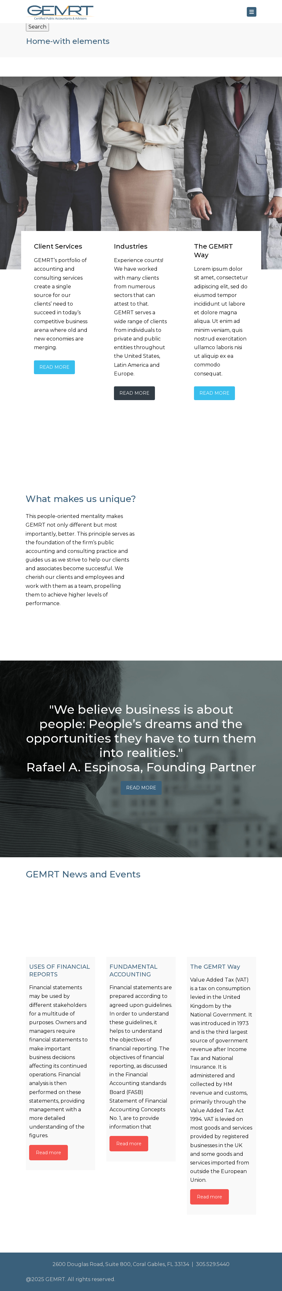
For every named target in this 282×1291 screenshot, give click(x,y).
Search (37, 27)
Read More (54, 367)
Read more (48, 1152)
